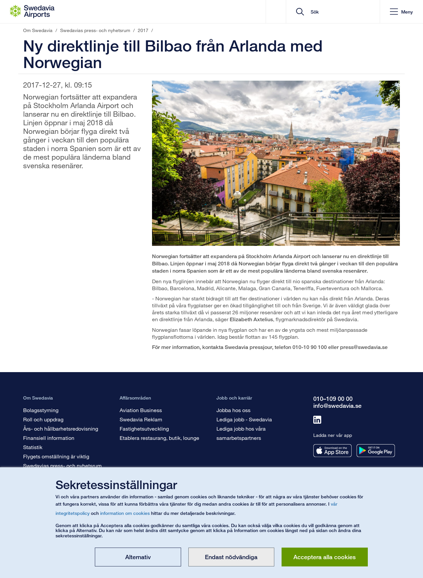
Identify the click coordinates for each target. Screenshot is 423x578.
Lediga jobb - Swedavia (244, 419)
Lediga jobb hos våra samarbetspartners (241, 433)
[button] (401, 12)
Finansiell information (48, 438)
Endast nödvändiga (231, 556)
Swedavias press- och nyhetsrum (62, 465)
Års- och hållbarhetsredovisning (60, 428)
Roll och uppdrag (43, 419)
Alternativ (138, 556)
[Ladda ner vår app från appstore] (332, 450)
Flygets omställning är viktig (56, 456)
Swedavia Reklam (141, 419)
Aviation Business (141, 410)
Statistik (32, 447)
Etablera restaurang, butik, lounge (159, 438)
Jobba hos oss (233, 410)
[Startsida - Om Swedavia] (32, 11)
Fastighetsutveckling (144, 428)
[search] (335, 12)
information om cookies (125, 513)
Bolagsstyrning (40, 410)
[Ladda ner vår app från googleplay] (376, 450)
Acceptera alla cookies (324, 556)
